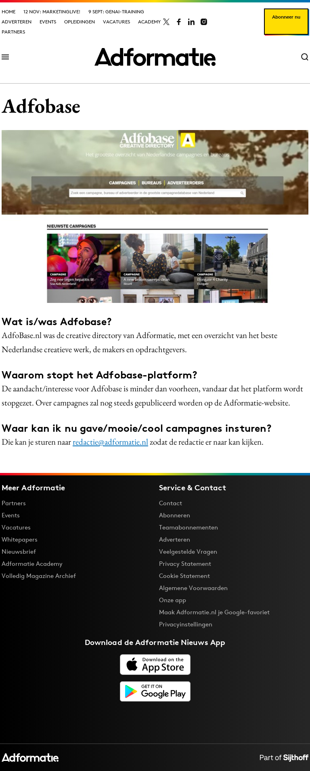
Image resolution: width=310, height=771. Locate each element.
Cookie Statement (184, 576)
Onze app (172, 600)
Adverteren (16, 22)
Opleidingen (79, 22)
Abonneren (174, 515)
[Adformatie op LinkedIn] (191, 22)
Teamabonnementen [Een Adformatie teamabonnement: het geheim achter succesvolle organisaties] (188, 527)
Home (8, 11)
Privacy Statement (185, 563)
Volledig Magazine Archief (39, 576)
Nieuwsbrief (19, 551)
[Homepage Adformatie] (155, 57)
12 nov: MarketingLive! (51, 11)
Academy (149, 22)
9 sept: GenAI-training (116, 11)
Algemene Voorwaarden (193, 588)
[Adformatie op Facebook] (179, 22)
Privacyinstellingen (185, 624)
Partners (13, 32)
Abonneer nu (286, 17)
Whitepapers (20, 539)
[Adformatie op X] (166, 22)
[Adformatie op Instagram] (204, 22)
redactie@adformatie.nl (110, 441)
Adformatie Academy (32, 563)
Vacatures (116, 22)
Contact (170, 503)
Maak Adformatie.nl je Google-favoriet (214, 612)
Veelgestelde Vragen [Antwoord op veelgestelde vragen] (188, 551)
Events (48, 22)
